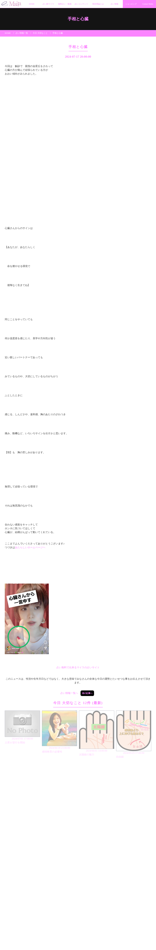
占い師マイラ (48, 4)
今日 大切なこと (40, 33)
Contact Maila (147, 4)
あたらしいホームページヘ (30, 547)
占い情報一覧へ (69, 693)
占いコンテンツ (81, 4)
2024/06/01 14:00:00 (96, 733)
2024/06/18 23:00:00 (59, 732)
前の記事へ (87, 693)
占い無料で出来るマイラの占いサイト (78, 667)
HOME (31, 4)
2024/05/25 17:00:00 (133, 735)
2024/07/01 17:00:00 (22, 727)
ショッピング (131, 4)
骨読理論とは (98, 4)
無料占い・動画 (64, 4)
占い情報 (114, 4)
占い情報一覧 (22, 33)
